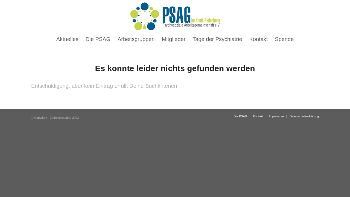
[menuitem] (67, 39)
